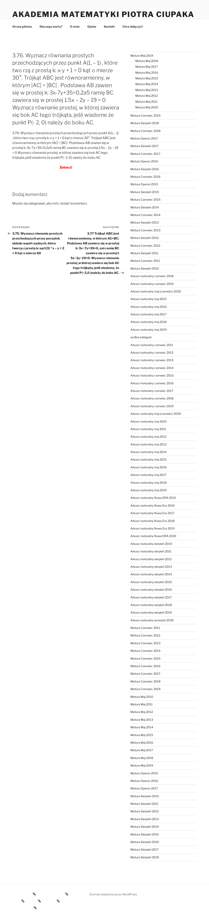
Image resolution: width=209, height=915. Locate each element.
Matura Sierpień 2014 (144, 207)
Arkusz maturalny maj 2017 (148, 314)
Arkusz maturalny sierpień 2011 (150, 551)
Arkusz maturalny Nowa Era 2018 (152, 521)
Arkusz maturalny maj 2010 (148, 421)
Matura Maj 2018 (146, 61)
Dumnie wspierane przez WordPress (113, 894)
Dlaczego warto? (51, 26)
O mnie (75, 26)
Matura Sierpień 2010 (144, 268)
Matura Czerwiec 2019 (145, 115)
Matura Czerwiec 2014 (145, 215)
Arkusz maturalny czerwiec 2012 (151, 352)
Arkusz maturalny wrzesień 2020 (152, 620)
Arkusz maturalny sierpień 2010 (151, 543)
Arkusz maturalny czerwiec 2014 (151, 368)
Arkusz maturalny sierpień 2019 (151, 612)
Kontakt (109, 26)
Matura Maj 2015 (146, 78)
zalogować (36, 203)
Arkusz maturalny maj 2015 (148, 299)
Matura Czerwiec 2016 (145, 176)
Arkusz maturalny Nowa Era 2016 (152, 505)
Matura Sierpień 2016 (144, 169)
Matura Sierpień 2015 (144, 192)
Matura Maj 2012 (146, 95)
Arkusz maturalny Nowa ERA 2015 (153, 497)
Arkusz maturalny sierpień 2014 (151, 574)
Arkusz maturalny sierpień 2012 (151, 559)
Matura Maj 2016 (146, 72)
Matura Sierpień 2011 (144, 253)
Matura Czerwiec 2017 (145, 153)
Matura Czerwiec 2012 (145, 245)
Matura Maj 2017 (146, 66)
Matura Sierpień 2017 (144, 146)
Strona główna (22, 26)
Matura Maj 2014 (146, 84)
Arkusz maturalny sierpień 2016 (151, 589)
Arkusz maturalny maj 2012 (148, 436)
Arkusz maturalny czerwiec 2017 (151, 390)
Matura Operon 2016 (144, 161)
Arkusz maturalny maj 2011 (148, 429)
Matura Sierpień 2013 (144, 222)
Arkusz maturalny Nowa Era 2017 (152, 513)
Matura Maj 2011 (146, 101)
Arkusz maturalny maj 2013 (148, 444)
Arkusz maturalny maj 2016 (148, 306)
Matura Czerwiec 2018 (145, 131)
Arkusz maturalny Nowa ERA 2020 (153, 536)
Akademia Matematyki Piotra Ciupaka (103, 14)
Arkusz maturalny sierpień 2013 (151, 566)
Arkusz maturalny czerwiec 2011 (151, 345)
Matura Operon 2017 (144, 138)
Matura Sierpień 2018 (144, 123)
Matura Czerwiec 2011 (145, 260)
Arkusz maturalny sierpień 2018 (151, 605)
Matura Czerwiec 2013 (145, 230)
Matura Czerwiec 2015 (145, 199)
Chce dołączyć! (132, 26)
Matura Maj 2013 (146, 90)
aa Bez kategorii (140, 337)
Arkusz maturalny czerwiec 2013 (151, 360)
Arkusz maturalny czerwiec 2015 (151, 375)
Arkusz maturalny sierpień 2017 (151, 597)
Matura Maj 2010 (146, 107)
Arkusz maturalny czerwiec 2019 (151, 284)
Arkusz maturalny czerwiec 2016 (151, 383)
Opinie (91, 26)
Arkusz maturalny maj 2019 (148, 329)
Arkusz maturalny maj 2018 (148, 322)
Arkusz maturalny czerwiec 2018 (151, 276)
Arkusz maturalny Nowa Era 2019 (152, 528)
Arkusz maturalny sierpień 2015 (151, 582)
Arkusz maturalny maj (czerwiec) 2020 (155, 291)
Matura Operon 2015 (144, 184)
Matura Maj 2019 (141, 55)
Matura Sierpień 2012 (144, 237)
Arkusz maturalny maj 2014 (148, 452)
